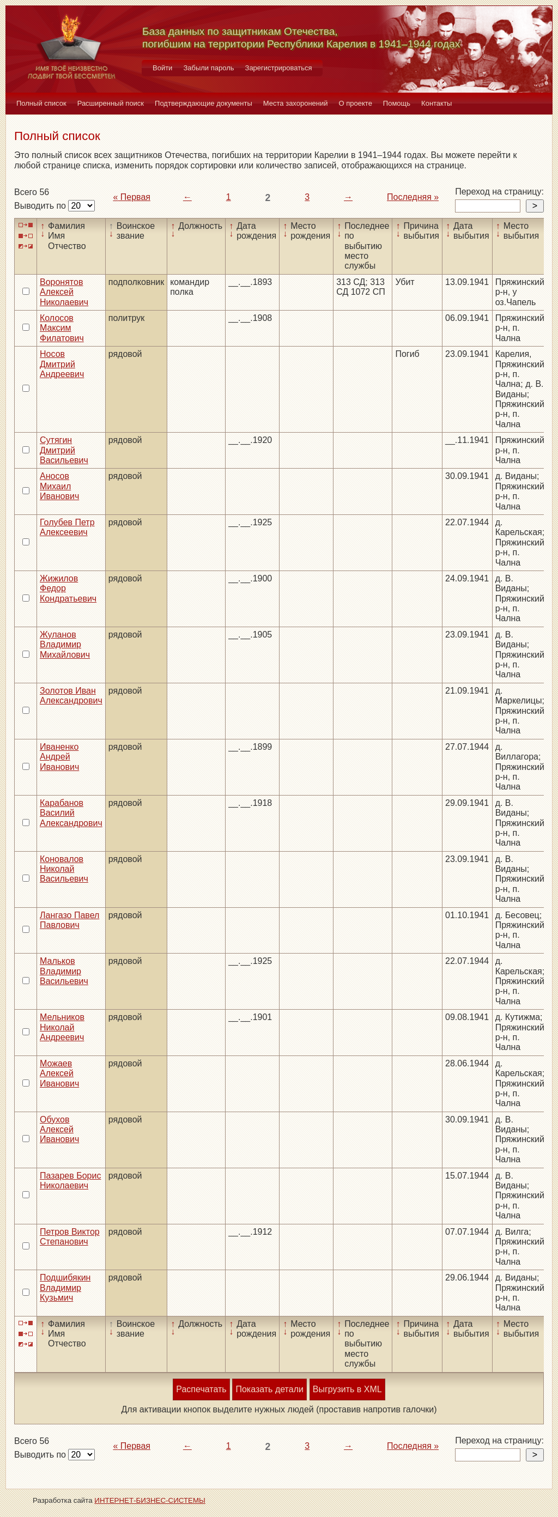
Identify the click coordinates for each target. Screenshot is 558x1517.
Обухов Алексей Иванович (59, 1129)
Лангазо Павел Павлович (69, 920)
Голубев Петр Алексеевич (67, 527)
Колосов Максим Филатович (62, 328)
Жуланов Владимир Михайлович (65, 644)
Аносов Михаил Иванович (59, 486)
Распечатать (201, 1389)
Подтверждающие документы (203, 103)
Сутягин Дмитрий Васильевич (64, 450)
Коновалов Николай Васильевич (64, 869)
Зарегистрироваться (278, 68)
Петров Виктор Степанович (70, 1236)
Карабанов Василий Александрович (71, 813)
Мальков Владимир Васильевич (64, 971)
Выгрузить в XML (347, 1389)
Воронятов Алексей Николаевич (64, 292)
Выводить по (41, 205)
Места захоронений (295, 103)
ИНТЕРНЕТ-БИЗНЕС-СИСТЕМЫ (149, 1500)
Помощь (396, 103)
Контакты (436, 103)
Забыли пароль (208, 68)
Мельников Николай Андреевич (62, 1027)
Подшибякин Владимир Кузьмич (65, 1287)
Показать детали (269, 1389)
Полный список (41, 103)
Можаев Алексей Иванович (59, 1073)
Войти (162, 68)
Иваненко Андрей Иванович (59, 757)
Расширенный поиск (110, 103)
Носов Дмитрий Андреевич (62, 364)
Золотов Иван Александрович (71, 695)
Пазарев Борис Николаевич (70, 1180)
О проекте (355, 103)
